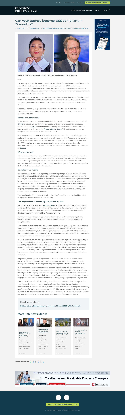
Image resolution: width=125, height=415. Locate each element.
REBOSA (77, 28)
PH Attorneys (48, 205)
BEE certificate (47, 28)
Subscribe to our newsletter (97, 2)
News (37, 28)
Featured (32, 28)
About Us (59, 2)
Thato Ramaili (84, 28)
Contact (79, 2)
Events (89, 10)
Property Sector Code (52, 129)
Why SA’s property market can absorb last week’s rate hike (62, 333)
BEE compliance (57, 28)
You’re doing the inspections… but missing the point (43, 331)
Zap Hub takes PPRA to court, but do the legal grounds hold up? (24, 334)
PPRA (72, 28)
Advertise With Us (69, 2)
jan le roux (66, 28)
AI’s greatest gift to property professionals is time (81, 332)
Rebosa (23, 148)
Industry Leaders (78, 10)
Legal (105, 10)
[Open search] (109, 10)
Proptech (97, 10)
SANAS (20, 124)
